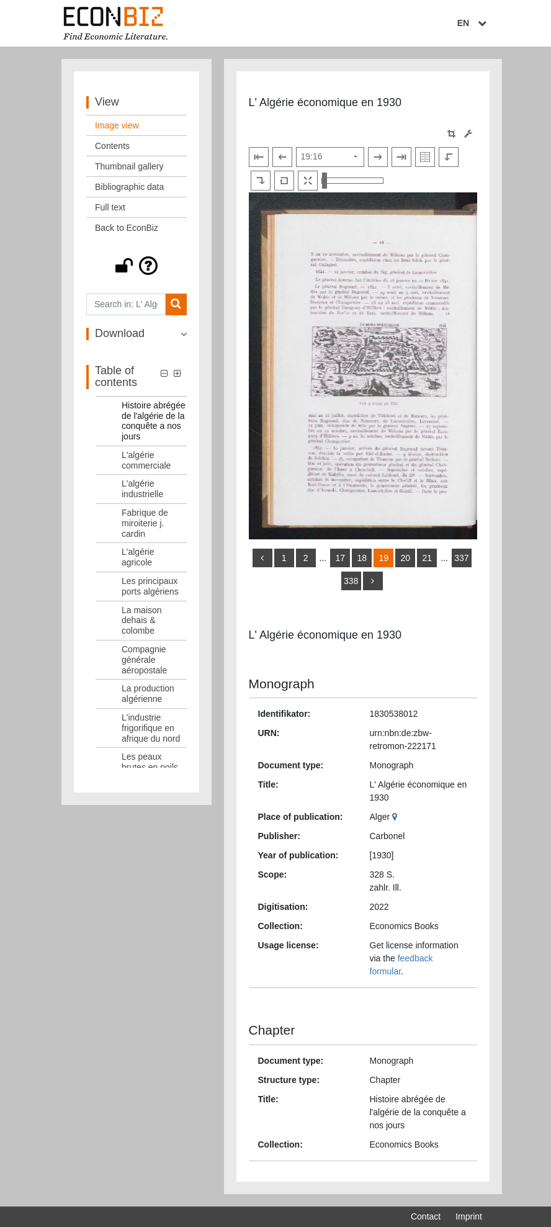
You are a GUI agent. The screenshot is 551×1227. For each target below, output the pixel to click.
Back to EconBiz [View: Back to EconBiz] (126, 228)
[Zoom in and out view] (352, 181)
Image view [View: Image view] (117, 125)
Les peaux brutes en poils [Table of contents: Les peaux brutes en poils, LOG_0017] (150, 762)
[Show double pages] (425, 157)
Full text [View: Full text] (110, 207)
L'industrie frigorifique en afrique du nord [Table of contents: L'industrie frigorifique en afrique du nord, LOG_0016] (151, 728)
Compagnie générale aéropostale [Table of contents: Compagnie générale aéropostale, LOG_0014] (144, 659)
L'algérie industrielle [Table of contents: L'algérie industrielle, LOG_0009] (142, 489)
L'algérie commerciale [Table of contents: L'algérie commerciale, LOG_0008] (146, 460)
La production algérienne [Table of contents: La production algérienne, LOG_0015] (148, 693)
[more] (373, 581)
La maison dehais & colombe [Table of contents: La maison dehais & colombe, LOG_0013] (142, 620)
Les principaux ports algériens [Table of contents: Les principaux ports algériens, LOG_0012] (150, 586)
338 (351, 581)
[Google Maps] (396, 817)
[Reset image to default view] (284, 180)
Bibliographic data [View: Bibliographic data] (129, 187)
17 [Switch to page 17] (340, 558)
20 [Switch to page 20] (405, 558)
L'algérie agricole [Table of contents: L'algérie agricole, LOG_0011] (138, 557)
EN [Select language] (473, 23)
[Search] (176, 304)
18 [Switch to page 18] (362, 558)
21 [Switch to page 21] (427, 558)
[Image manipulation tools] (468, 134)
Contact (426, 1216)
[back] (262, 558)
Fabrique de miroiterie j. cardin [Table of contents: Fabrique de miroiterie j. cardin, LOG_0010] (145, 523)
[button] (136, 265)
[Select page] (330, 157)
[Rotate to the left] (448, 157)
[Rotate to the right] (260, 180)
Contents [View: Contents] (112, 146)
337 (461, 558)
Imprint (468, 1216)
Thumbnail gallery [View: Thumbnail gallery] (129, 166)
